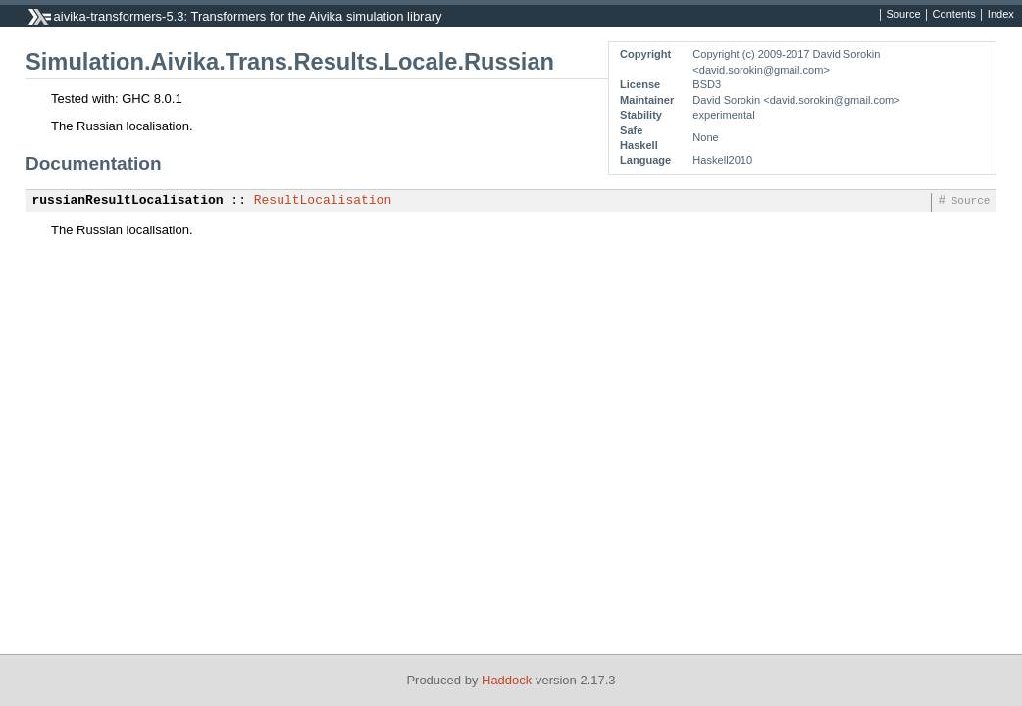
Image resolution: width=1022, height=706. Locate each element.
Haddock (507, 680)
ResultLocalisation (322, 201)
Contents (954, 15)
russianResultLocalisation (128, 201)
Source (904, 15)
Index (1001, 15)
